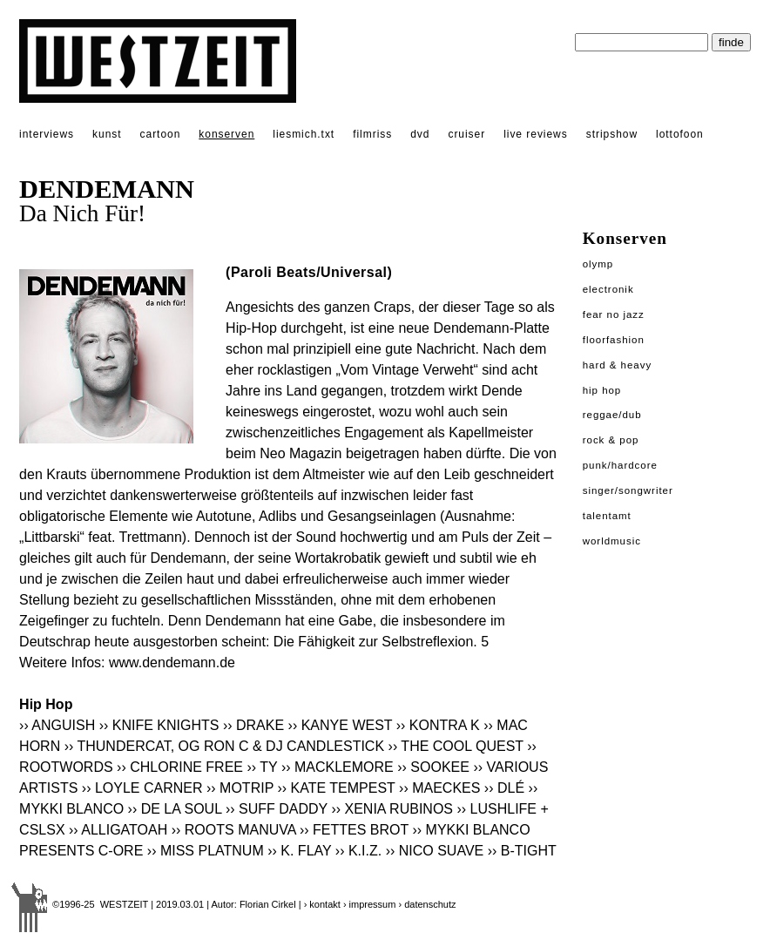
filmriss (372, 134)
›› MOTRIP (240, 788)
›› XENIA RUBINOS (392, 808)
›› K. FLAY (299, 850)
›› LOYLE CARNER (142, 788)
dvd (419, 134)
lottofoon (680, 134)
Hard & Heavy (617, 365)
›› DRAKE (253, 725)
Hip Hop (602, 390)
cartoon (160, 134)
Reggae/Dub (612, 414)
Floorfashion (614, 340)
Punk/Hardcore (620, 465)
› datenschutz (427, 904)
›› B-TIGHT (522, 850)
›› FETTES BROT (354, 829)
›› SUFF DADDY (277, 808)
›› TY (262, 767)
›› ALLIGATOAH (118, 829)
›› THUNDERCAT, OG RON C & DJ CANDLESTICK (224, 746)
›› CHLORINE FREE (180, 767)
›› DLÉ (504, 788)
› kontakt (322, 904)
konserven (226, 134)
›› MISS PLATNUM (205, 850)
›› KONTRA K (438, 725)
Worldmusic (612, 541)
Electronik (608, 289)
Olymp (598, 264)
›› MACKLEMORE (337, 767)
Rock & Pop (611, 440)
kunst (106, 134)
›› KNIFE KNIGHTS (159, 725)
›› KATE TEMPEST (336, 788)
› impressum (369, 904)
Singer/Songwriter (628, 490)
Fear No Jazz (614, 314)
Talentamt (607, 515)
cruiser (466, 134)
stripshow (612, 134)
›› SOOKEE (433, 767)
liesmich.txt (303, 134)
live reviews (535, 134)
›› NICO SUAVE (435, 850)
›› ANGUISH (57, 725)
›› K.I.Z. (358, 850)
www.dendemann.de (172, 662)
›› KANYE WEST (340, 725)
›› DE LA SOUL (175, 808)
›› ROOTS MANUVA (234, 829)
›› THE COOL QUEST (455, 746)
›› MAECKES (439, 788)
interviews (46, 134)
